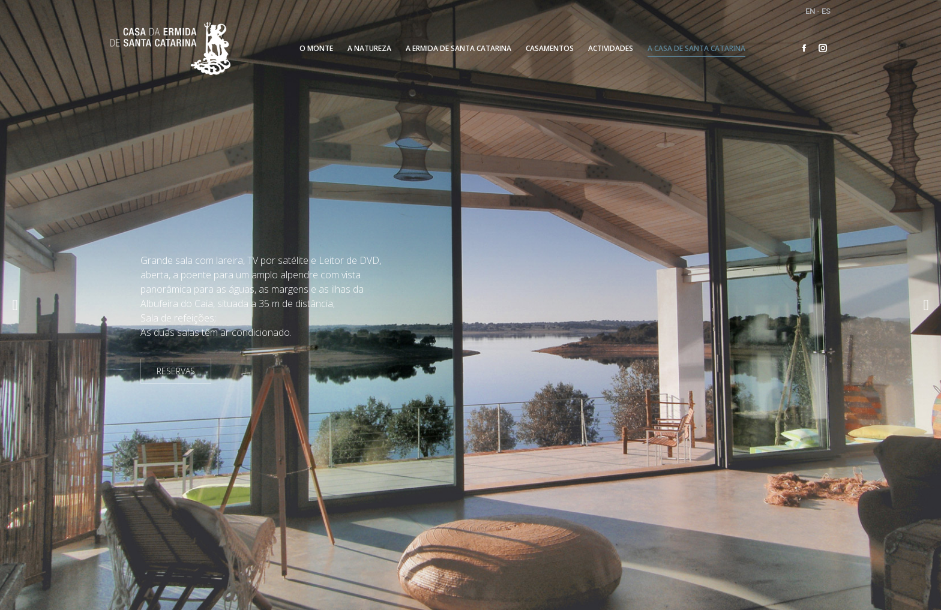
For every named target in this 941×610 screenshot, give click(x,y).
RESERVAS (176, 371)
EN (810, 11)
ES (826, 11)
